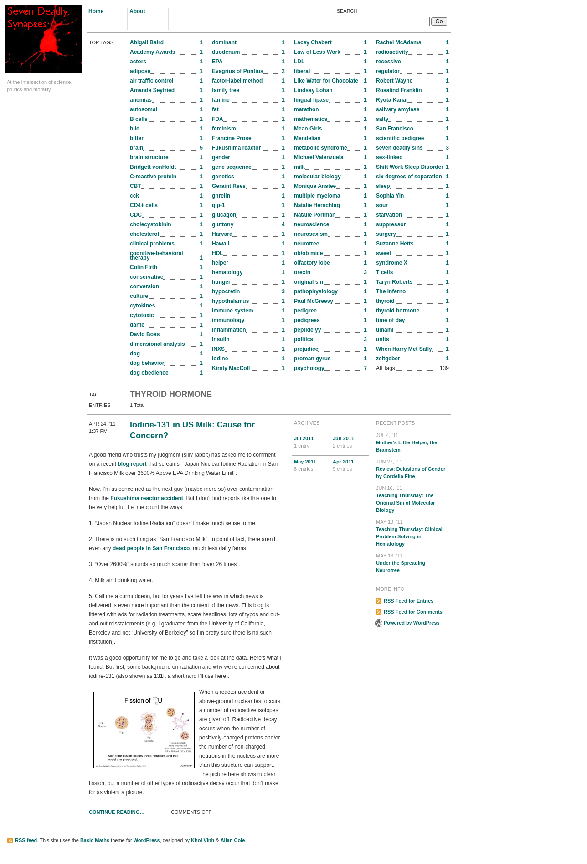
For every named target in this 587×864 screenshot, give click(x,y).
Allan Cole (233, 840)
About (137, 11)
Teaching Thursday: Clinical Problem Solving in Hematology (412, 532)
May (311, 466)
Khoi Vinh (202, 840)
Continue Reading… (116, 812)
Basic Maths (94, 840)
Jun (350, 442)
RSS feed (26, 840)
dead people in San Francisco (151, 548)
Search (347, 11)
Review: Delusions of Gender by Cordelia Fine (412, 468)
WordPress (147, 840)
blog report (132, 464)
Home (95, 11)
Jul (311, 442)
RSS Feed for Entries (408, 601)
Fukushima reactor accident (146, 498)
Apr (350, 466)
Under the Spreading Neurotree (412, 562)
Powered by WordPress (412, 622)
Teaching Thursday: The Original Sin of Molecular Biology (412, 498)
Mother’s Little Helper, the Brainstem (412, 442)
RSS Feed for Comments (413, 611)
